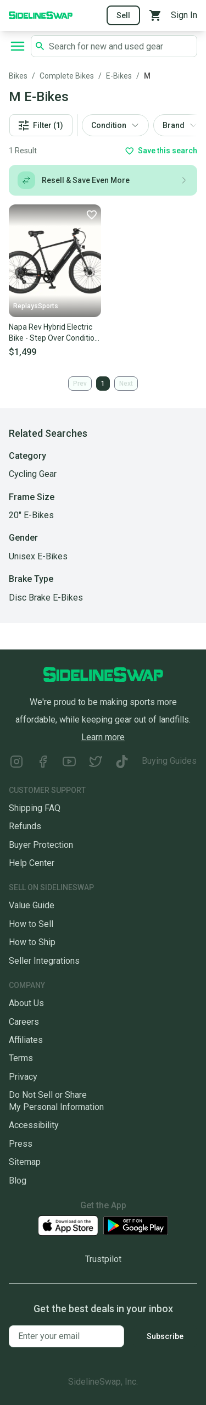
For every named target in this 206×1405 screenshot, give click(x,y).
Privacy (23, 1076)
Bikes (18, 75)
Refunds (25, 826)
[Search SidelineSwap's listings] (120, 46)
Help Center (31, 863)
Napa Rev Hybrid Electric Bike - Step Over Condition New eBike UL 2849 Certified (54, 333)
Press (20, 1144)
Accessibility (34, 1125)
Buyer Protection (41, 845)
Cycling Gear (33, 474)
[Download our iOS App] (68, 1225)
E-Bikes (119, 75)
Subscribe (165, 1336)
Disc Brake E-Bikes (46, 597)
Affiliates (26, 1040)
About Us (26, 1003)
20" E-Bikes (31, 515)
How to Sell (31, 924)
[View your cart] (155, 15)
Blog (17, 1180)
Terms (21, 1058)
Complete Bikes (67, 75)
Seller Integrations (44, 961)
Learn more (103, 737)
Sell (123, 15)
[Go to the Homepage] (41, 14)
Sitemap (25, 1162)
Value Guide (31, 905)
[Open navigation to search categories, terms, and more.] (17, 46)
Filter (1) (41, 125)
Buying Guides (169, 761)
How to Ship (32, 942)
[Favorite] (91, 214)
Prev (80, 383)
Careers (24, 1022)
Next (126, 383)
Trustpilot (103, 1259)
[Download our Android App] (136, 1225)
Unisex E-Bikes (38, 556)
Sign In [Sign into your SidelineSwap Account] (184, 15)
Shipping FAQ (34, 808)
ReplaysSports (35, 306)
